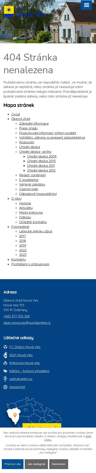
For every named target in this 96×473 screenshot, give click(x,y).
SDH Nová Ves (21, 355)
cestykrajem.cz (20, 379)
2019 (22, 245)
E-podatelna (28, 180)
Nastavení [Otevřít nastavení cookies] (58, 464)
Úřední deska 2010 (41, 161)
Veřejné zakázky (32, 184)
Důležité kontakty (33, 222)
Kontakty (18, 259)
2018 (22, 241)
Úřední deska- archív (35, 152)
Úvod (15, 114)
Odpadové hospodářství (38, 194)
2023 (22, 255)
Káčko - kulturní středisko (29, 371)
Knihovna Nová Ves (24, 363)
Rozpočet (26, 142)
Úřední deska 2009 (41, 156)
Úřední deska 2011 (41, 166)
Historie (25, 203)
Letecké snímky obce (35, 231)
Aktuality (26, 208)
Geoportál (17, 387)
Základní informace (34, 123)
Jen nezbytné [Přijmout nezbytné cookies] (36, 464)
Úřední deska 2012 (41, 170)
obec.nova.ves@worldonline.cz (27, 323)
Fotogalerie (20, 227)
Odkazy (25, 217)
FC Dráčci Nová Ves (24, 347)
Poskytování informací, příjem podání (47, 133)
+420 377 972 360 (16, 316)
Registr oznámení (32, 175)
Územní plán (28, 189)
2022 (22, 250)
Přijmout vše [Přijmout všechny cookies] (13, 464)
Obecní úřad (20, 119)
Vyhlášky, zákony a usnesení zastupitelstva (52, 137)
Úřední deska (29, 147)
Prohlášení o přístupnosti (30, 264)
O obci (16, 198)
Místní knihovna (31, 212)
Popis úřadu (28, 128)
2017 (22, 236)
